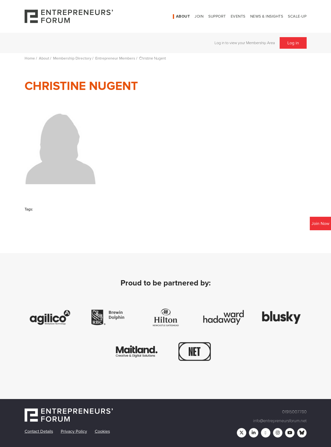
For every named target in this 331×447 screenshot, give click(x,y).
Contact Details (39, 431)
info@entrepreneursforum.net (280, 420)
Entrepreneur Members (115, 58)
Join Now (320, 223)
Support (217, 16)
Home (30, 58)
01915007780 (294, 411)
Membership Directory (72, 58)
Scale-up (297, 16)
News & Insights (266, 16)
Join (199, 16)
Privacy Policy (74, 431)
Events (238, 16)
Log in (293, 43)
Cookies (102, 431)
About (183, 16)
